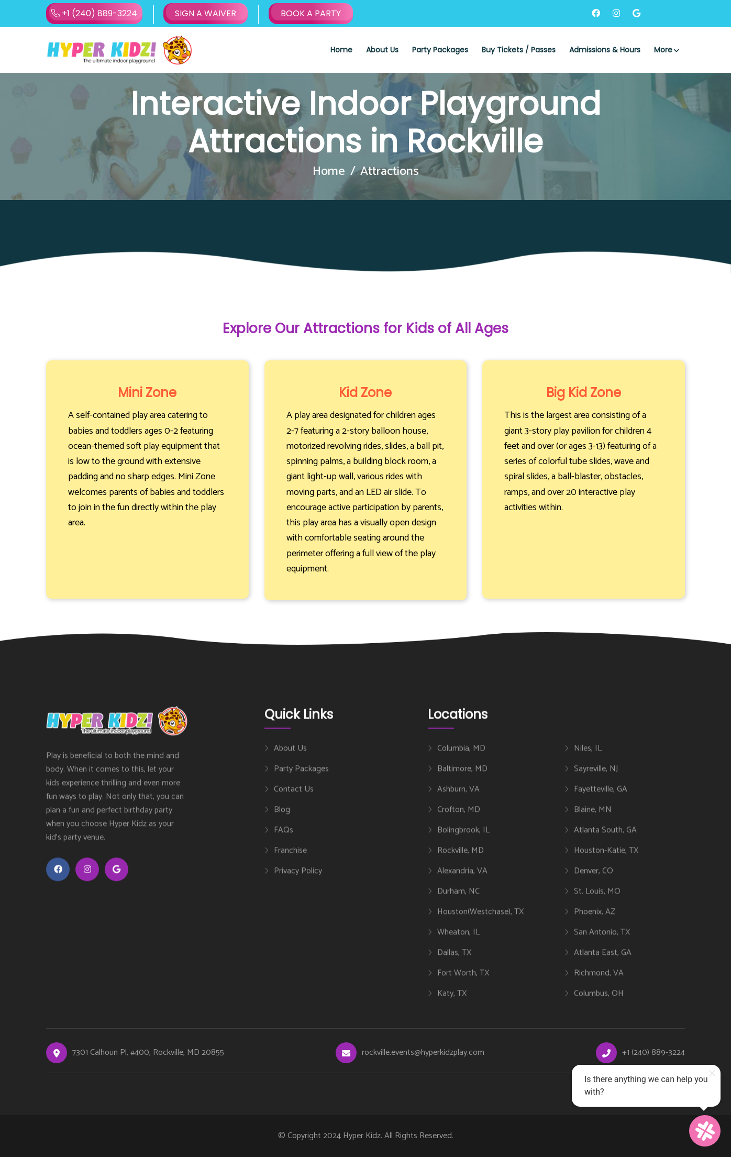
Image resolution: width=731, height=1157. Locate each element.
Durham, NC (458, 901)
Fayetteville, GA (600, 798)
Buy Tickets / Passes (519, 50)
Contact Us (294, 798)
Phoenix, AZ (594, 921)
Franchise (290, 860)
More (663, 50)
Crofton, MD (458, 819)
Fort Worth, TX (463, 982)
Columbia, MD (461, 758)
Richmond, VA (599, 982)
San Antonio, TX (602, 941)
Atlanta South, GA (605, 839)
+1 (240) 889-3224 (94, 13)
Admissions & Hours (604, 50)
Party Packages (440, 50)
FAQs (283, 839)
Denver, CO (593, 880)
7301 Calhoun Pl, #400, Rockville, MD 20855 (148, 1053)
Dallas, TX (454, 962)
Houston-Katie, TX (606, 860)
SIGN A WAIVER (205, 13)
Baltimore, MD (462, 778)
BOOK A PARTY (311, 13)
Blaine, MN (593, 819)
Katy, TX (452, 1003)
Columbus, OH (599, 1003)
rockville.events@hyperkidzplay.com (423, 1053)
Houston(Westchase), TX (480, 921)
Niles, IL (588, 758)
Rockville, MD (460, 860)
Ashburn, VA (458, 798)
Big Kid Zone (583, 392)
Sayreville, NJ (596, 778)
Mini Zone (147, 392)
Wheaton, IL (458, 941)
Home (341, 50)
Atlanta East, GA (603, 962)
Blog (282, 819)
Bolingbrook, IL (463, 839)
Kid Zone (365, 392)
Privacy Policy (298, 880)
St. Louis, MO (597, 901)
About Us (382, 50)
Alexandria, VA (462, 880)
